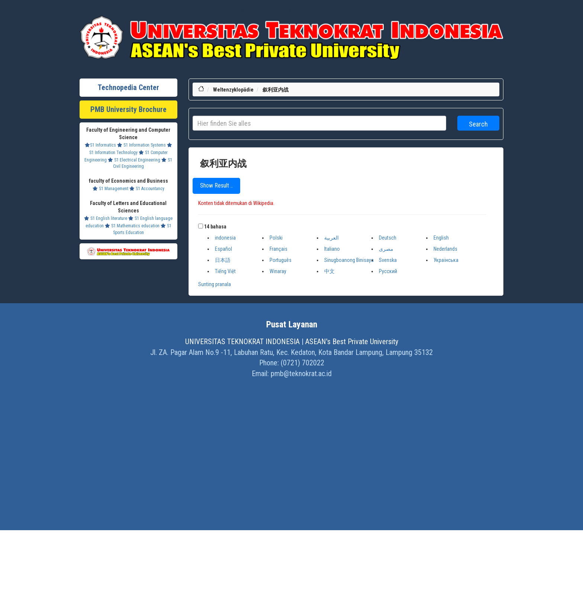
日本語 (223, 260)
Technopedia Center (128, 87)
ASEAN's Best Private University (351, 341)
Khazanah (264, 11)
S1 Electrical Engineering (134, 160)
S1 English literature (105, 218)
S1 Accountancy (146, 188)
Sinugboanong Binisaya (349, 260)
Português (281, 260)
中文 (329, 271)
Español (223, 249)
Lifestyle (244, 11)
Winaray (278, 271)
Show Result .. (216, 185)
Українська (446, 260)
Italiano (332, 249)
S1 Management (110, 188)
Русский (388, 271)
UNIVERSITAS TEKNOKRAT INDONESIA (242, 341)
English (441, 238)
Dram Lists (309, 11)
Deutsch (387, 238)
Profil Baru (286, 11)
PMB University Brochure (128, 109)
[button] (200, 226)
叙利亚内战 (275, 90)
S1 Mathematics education (132, 225)
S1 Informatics (100, 145)
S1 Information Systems (141, 145)
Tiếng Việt (225, 271)
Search (478, 124)
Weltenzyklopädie (233, 90)
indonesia (225, 238)
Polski (276, 238)
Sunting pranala (214, 284)
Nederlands (445, 249)
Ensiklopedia (335, 11)
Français (278, 249)
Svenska (388, 260)
